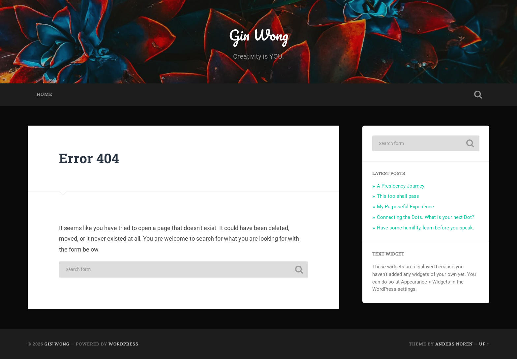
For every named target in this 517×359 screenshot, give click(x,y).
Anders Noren (454, 343)
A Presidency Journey (400, 186)
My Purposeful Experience (405, 207)
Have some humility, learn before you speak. (425, 228)
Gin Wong (258, 34)
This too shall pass (398, 196)
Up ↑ (484, 343)
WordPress (123, 343)
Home (44, 94)
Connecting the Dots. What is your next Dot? (425, 217)
